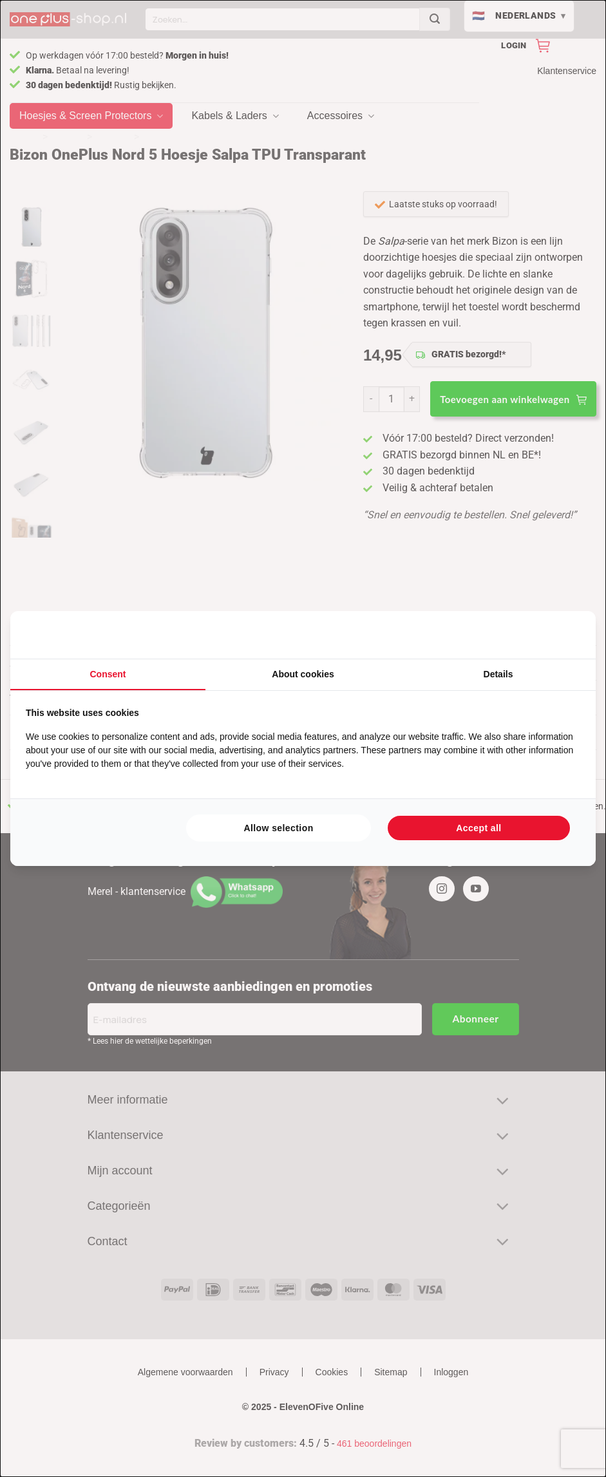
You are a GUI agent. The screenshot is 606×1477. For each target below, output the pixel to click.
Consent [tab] (108, 674)
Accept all (478, 828)
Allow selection (278, 828)
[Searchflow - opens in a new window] (564, 634)
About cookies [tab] (303, 674)
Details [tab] (498, 674)
